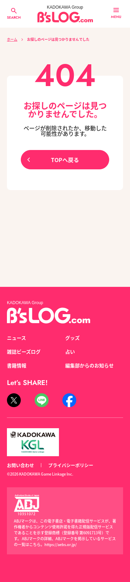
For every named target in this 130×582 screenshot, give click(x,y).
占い (70, 351)
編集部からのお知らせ (89, 365)
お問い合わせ (20, 465)
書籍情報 (16, 365)
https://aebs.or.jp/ (60, 544)
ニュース (16, 337)
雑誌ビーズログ (24, 351)
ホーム (12, 39)
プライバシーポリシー (70, 465)
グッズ (72, 337)
